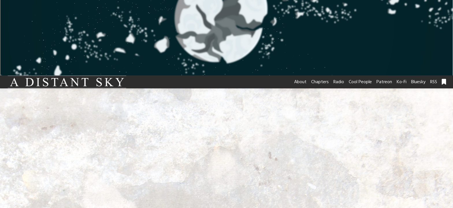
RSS (433, 82)
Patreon (384, 82)
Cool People (360, 82)
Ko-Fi (401, 82)
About (300, 82)
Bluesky (418, 82)
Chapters (320, 82)
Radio (338, 82)
